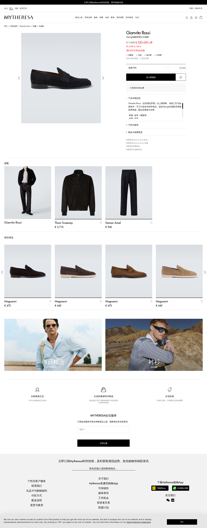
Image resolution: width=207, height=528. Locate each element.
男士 (11, 8)
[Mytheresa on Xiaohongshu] (172, 502)
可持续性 (103, 488)
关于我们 (103, 478)
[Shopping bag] (201, 17)
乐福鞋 (41, 26)
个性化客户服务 (37, 481)
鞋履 (34, 26)
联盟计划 (103, 507)
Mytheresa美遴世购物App (103, 483)
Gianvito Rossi (25, 26)
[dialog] (103, 521)
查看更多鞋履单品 (133, 146)
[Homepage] (18, 17)
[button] (19, 78)
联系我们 (36, 485)
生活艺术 (23, 8)
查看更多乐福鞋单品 (134, 149)
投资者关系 (103, 502)
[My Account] (191, 17)
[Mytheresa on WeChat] (168, 500)
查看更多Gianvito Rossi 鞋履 (137, 143)
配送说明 (36, 500)
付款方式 (36, 495)
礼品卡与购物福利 (36, 490)
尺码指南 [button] (182, 67)
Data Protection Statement (139, 522)
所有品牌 (13, 26)
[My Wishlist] (196, 17)
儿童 (16, 8)
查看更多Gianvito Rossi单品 (136, 140)
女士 (6, 8)
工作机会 (103, 498)
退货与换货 (36, 505)
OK (182, 522)
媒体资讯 (103, 493)
